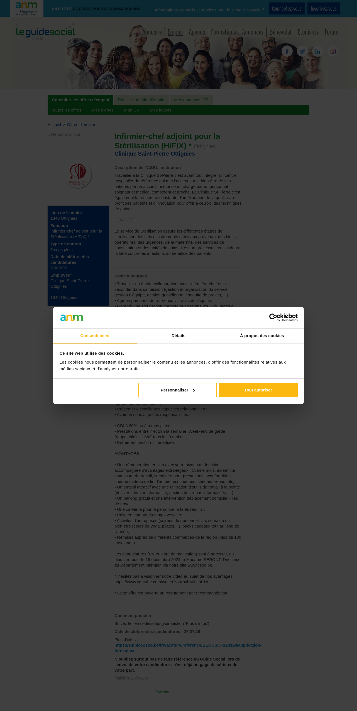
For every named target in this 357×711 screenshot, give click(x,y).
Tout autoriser (258, 390)
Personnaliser (178, 390)
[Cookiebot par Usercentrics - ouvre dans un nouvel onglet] (273, 317)
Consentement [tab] (94, 335)
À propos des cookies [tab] (262, 335)
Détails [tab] (178, 335)
